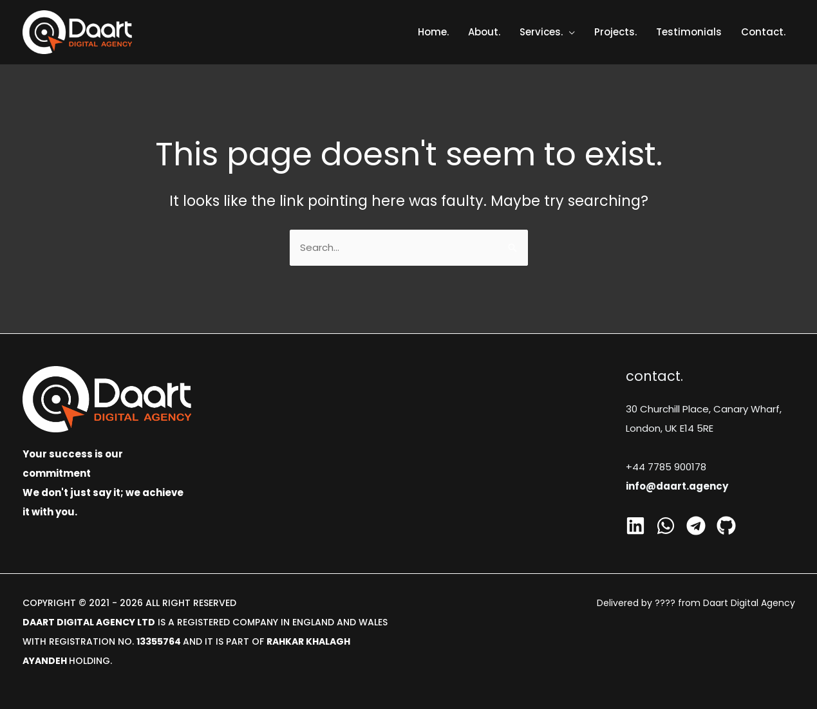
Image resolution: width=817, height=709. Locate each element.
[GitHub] (726, 525)
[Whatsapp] (665, 525)
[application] (569, 32)
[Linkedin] (635, 525)
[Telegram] (696, 525)
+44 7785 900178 (666, 467)
